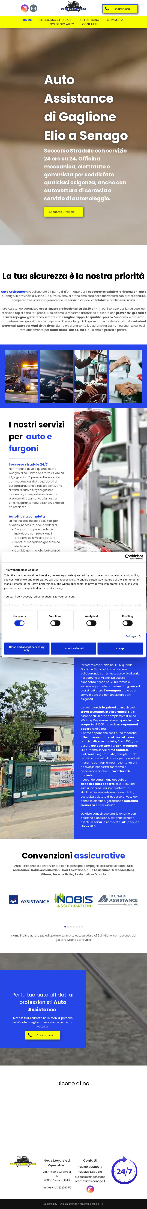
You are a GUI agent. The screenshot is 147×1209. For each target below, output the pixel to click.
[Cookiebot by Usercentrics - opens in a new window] (127, 557)
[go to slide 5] (76, 926)
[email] (33, 8)
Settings (131, 636)
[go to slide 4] (73, 926)
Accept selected (73, 648)
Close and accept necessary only (26, 648)
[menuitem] (27, 20)
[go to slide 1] (65, 926)
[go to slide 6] (79, 926)
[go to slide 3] (70, 926)
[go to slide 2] (68, 926)
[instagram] (25, 8)
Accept (120, 648)
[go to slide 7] (82, 926)
